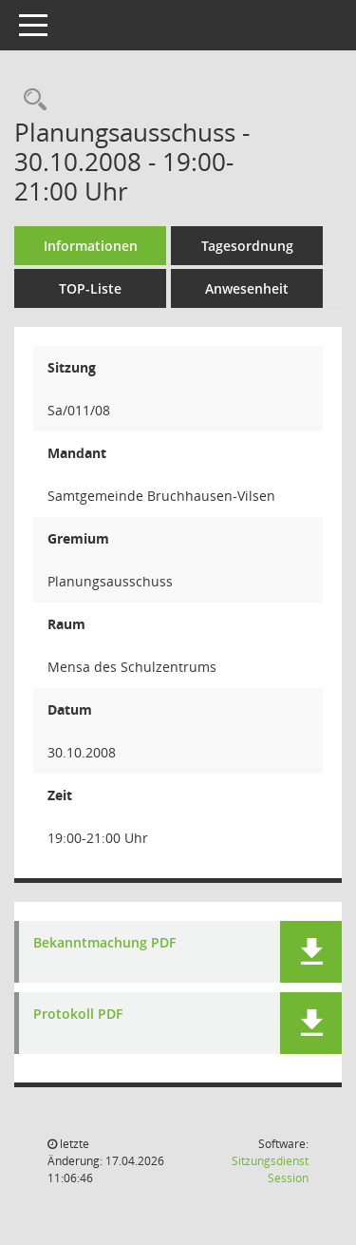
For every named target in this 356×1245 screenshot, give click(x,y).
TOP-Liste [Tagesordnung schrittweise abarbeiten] (90, 288)
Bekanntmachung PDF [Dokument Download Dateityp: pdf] (104, 943)
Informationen (91, 246)
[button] (311, 952)
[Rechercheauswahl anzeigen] (30, 100)
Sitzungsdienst (270, 1169)
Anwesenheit (247, 288)
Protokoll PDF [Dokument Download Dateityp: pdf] (77, 1014)
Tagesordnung (247, 246)
